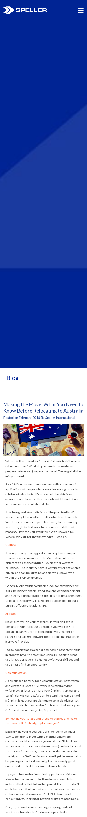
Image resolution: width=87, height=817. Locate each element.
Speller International (25, 10)
